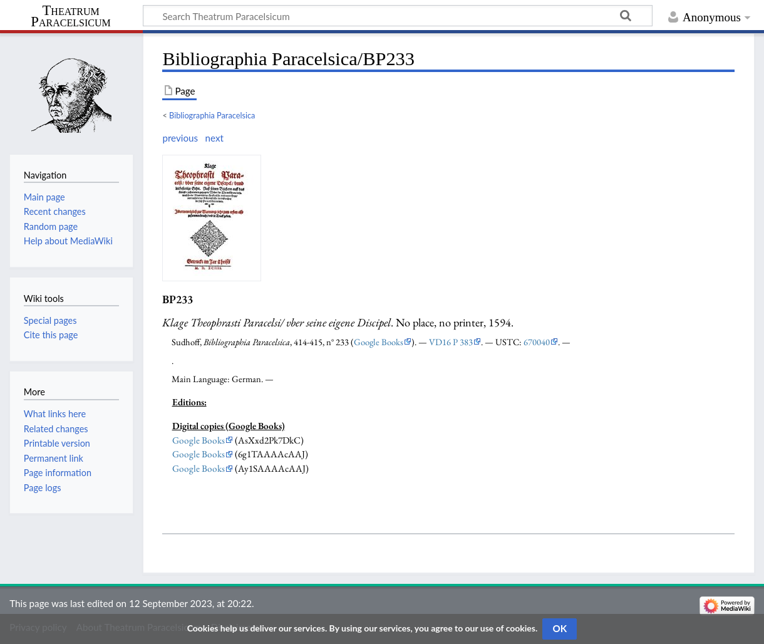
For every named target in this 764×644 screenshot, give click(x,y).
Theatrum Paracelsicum (70, 16)
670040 (537, 342)
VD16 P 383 (451, 342)
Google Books (378, 342)
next (214, 137)
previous (180, 137)
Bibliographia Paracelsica (212, 115)
